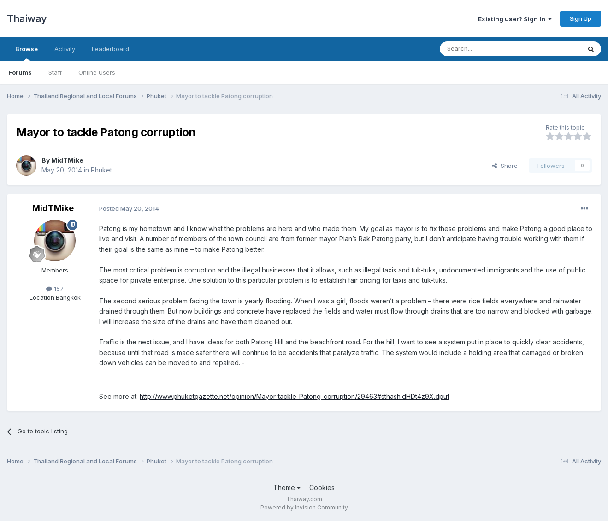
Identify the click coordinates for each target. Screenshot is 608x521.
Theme (287, 487)
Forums (20, 72)
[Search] (487, 48)
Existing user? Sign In (515, 19)
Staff (55, 72)
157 (55, 288)
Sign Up (580, 18)
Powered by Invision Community (304, 507)
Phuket (101, 170)
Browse (26, 53)
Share (505, 165)
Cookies (322, 487)
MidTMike (67, 160)
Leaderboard (110, 49)
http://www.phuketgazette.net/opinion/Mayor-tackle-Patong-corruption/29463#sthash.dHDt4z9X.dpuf (294, 396)
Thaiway (27, 18)
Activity (64, 49)
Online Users (96, 72)
